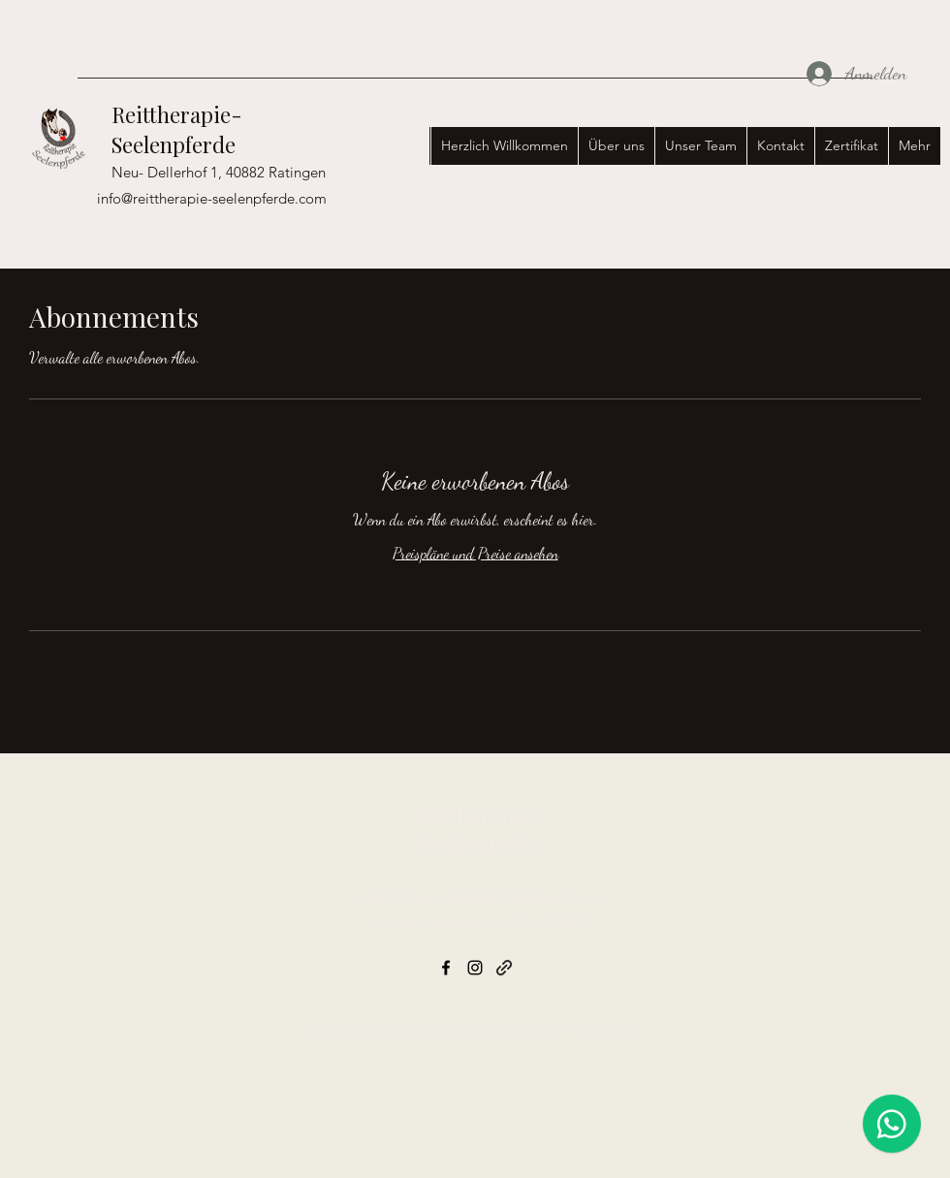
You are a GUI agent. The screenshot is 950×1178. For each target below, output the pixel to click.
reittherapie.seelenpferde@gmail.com (478, 896)
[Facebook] (446, 967)
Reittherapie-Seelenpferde (176, 129)
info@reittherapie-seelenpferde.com (212, 198)
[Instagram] (475, 967)
